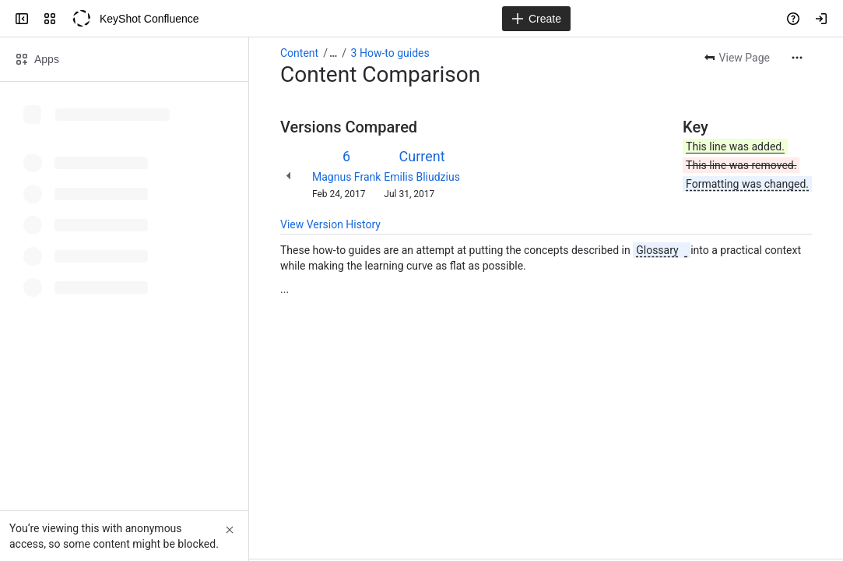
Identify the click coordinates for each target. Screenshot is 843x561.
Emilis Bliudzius (422, 177)
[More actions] (797, 57)
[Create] (536, 18)
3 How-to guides (390, 53)
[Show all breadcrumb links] (333, 53)
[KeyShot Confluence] (80, 18)
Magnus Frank (346, 177)
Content (299, 53)
